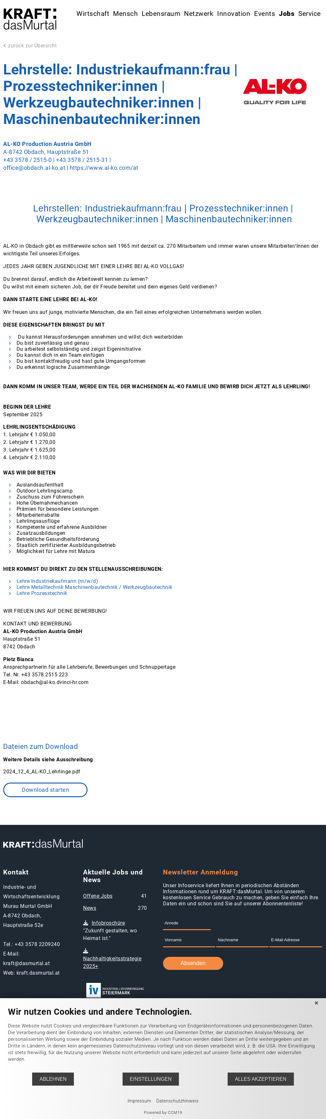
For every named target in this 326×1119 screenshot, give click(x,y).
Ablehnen (53, 1079)
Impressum (139, 1100)
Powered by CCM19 (163, 1112)
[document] (163, 1039)
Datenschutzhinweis (177, 1100)
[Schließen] (316, 1003)
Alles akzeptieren (261, 1079)
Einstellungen (151, 1079)
